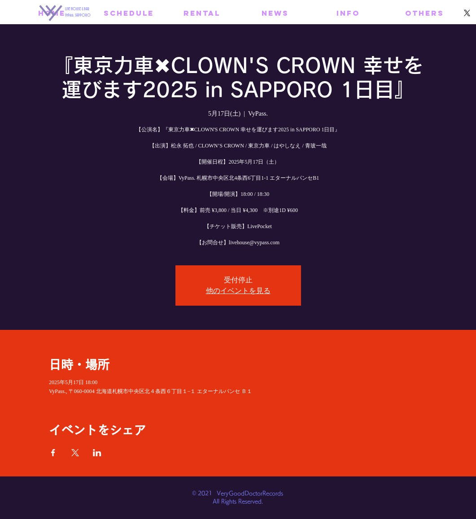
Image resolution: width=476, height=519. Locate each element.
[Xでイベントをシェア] (75, 452)
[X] (467, 13)
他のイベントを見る (238, 290)
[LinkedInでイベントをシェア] (97, 452)
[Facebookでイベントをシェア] (53, 452)
